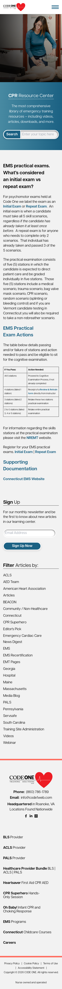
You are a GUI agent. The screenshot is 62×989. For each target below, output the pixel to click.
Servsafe (10, 716)
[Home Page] (14, 7)
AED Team (11, 582)
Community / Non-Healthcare (25, 609)
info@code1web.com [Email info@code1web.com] (31, 798)
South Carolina (14, 723)
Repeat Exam (36, 206)
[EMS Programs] (14, 922)
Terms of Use (50, 963)
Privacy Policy (12, 963)
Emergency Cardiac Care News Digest (22, 639)
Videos (8, 736)
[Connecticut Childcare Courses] (27, 932)
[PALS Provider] (14, 858)
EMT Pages (11, 662)
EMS (6, 649)
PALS (7, 702)
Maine (7, 682)
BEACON (9, 602)
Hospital (9, 675)
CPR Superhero (14, 622)
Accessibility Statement (31, 968)
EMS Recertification (18, 655)
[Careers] (9, 943)
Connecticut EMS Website (23, 479)
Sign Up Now (22, 546)
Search (12, 134)
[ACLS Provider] (14, 848)
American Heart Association (24, 589)
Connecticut (12, 616)
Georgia (9, 669)
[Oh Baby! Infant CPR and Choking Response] (21, 909)
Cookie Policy (31, 963)
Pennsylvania (13, 709)
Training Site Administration (23, 729)
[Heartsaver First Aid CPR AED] (25, 883)
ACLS (7, 575)
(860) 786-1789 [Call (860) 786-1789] (31, 792)
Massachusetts (15, 689)
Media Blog (11, 696)
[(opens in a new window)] (26, 816)
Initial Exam (12, 206)
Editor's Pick (12, 629)
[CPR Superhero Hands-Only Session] (21, 895)
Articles (9, 595)
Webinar (9, 743)
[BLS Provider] (13, 837)
